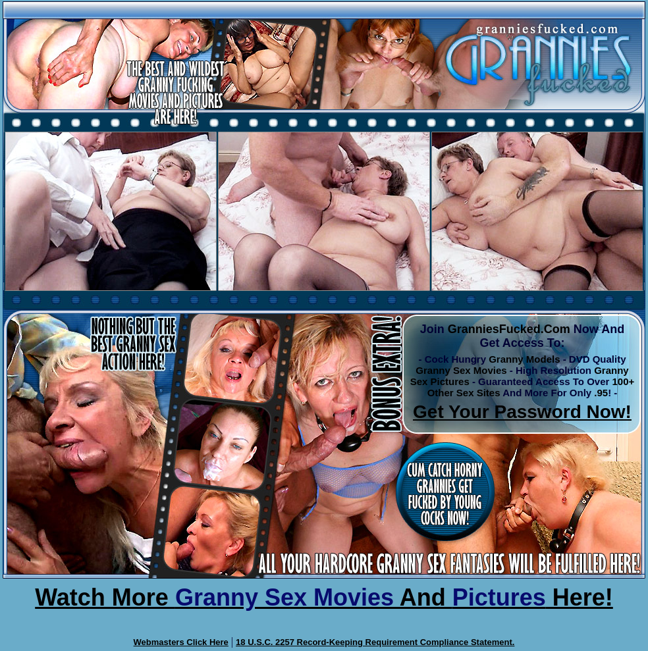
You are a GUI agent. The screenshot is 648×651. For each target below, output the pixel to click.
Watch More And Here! (324, 597)
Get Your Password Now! (522, 412)
